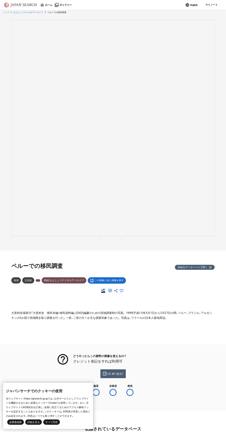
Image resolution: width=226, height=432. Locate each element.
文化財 (28, 280)
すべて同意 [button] (51, 422)
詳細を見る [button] (33, 422)
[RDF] (104, 291)
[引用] (111, 291)
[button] (211, 5)
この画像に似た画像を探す (107, 280)
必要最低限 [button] (15, 422)
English (191, 5)
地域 (16, 280)
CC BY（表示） (113, 374)
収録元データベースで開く (195, 267)
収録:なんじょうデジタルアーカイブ (64, 280)
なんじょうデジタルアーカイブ (28, 12)
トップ (6, 12)
